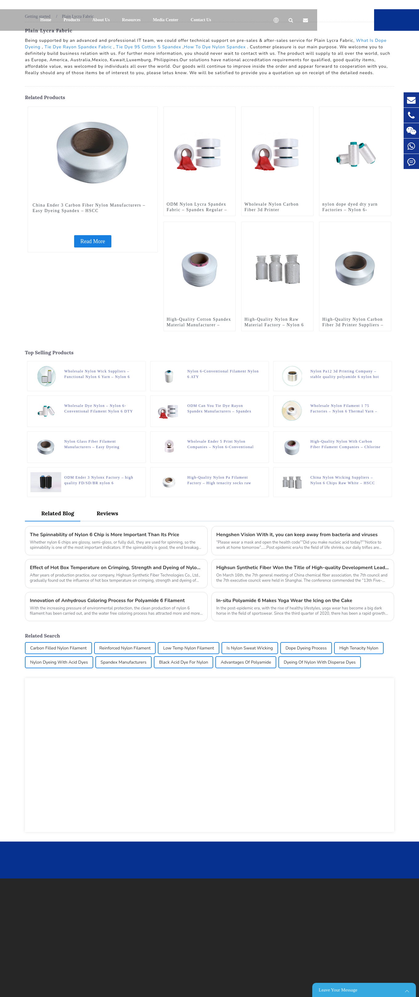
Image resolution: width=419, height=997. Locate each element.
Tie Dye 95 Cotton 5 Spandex (148, 47)
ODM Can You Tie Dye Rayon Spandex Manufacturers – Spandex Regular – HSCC (219, 409)
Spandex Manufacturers (123, 662)
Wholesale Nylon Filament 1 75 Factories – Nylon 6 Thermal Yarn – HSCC (343, 409)
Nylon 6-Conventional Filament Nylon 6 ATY (223, 374)
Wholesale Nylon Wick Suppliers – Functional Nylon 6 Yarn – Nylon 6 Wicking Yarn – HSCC (97, 374)
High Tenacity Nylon (358, 648)
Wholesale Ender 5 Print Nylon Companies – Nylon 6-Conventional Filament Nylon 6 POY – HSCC (220, 444)
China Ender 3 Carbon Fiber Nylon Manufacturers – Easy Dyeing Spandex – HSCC (89, 208)
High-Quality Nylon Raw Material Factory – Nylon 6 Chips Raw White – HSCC (274, 325)
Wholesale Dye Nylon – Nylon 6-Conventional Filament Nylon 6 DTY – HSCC (98, 409)
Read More (92, 241)
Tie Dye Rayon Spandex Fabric (78, 47)
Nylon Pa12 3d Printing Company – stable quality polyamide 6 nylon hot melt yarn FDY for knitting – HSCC (344, 374)
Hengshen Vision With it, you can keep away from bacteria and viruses (297, 534)
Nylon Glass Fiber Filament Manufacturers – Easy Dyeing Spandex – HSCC (91, 444)
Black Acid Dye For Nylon (183, 662)
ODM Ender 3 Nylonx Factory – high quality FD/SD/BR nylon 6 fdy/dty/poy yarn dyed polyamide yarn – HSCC (100, 480)
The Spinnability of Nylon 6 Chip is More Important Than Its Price (104, 534)
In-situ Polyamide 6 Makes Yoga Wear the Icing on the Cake (284, 600)
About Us (101, 20)
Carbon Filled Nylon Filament (58, 648)
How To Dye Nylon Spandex (215, 47)
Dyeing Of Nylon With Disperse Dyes (320, 662)
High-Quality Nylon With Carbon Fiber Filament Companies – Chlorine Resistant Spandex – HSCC (345, 444)
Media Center (165, 20)
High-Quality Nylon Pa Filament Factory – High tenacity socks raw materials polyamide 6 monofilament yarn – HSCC (221, 480)
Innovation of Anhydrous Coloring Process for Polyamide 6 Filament (107, 600)
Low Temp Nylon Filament (188, 648)
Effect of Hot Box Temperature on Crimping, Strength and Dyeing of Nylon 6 (116, 567)
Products (72, 20)
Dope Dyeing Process (306, 648)
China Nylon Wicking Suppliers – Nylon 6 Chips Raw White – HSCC (342, 480)
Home (45, 20)
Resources (131, 20)
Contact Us (201, 20)
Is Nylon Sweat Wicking (250, 648)
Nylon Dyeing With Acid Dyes (59, 662)
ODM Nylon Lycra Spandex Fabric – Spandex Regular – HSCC (197, 210)
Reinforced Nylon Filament (125, 648)
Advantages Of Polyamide (246, 662)
